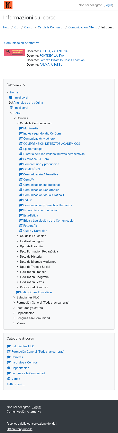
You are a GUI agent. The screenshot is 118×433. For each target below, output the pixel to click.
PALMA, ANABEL (50, 64)
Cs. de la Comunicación (51, 27)
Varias (13, 379)
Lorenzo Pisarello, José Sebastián (61, 60)
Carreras (28, 27)
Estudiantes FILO (20, 346)
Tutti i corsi (14, 384)
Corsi (17, 27)
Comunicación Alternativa (82, 27)
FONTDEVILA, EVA (51, 55)
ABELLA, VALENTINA (53, 51)
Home (6, 27)
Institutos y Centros (22, 362)
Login (108, 5)
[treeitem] (59, 207)
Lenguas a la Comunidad (26, 373)
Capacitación (18, 368)
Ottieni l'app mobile (20, 429)
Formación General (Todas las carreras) (35, 351)
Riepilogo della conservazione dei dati (32, 423)
